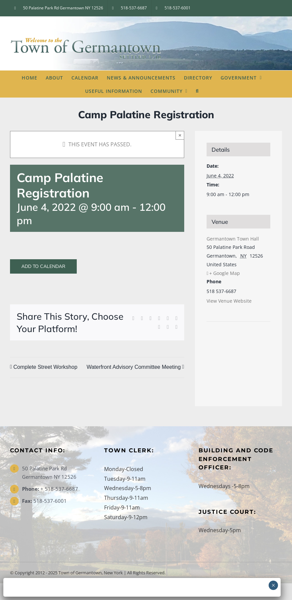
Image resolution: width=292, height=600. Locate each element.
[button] (197, 90)
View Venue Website (229, 301)
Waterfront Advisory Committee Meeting (133, 367)
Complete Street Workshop (45, 367)
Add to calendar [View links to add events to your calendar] (43, 266)
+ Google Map (224, 273)
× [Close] (180, 135)
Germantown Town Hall (233, 239)
